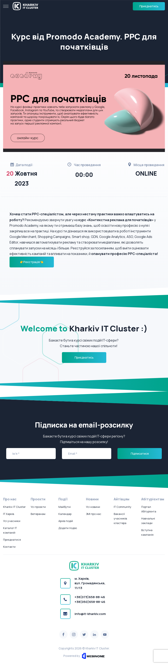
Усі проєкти (38, 507)
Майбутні (64, 507)
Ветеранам (38, 514)
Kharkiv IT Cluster (14, 507)
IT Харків (8, 514)
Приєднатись (148, 6)
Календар (64, 514)
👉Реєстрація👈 (31, 262)
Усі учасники (11, 521)
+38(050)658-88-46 (90, 602)
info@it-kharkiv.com (90, 614)
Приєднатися (12, 539)
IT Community (122, 507)
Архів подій (65, 521)
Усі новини (93, 507)
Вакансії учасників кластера (120, 518)
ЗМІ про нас (93, 514)
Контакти (9, 547)
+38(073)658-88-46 (90, 597)
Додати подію (67, 528)
